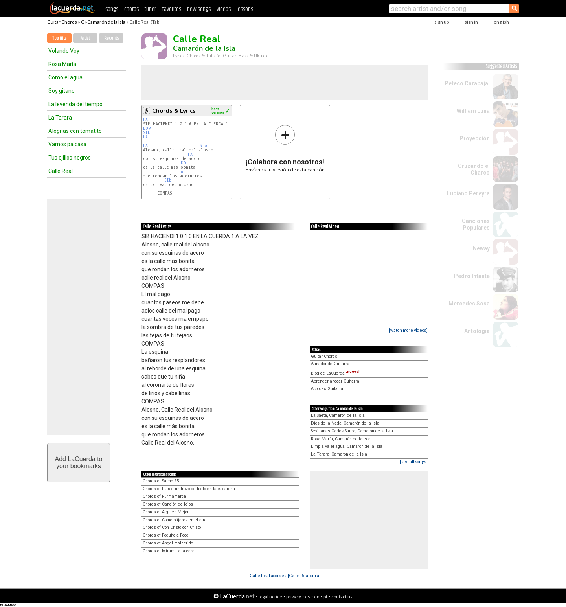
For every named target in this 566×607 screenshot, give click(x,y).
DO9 (147, 128)
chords (131, 9)
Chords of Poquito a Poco (165, 535)
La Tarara (60, 117)
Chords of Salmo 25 (161, 481)
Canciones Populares (476, 224)
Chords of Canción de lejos (168, 504)
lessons (245, 9)
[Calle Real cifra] (304, 575)
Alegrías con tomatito (75, 131)
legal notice (270, 596)
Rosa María (62, 64)
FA (145, 145)
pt (325, 596)
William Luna (473, 111)
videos (224, 9)
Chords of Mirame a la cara (169, 551)
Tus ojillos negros (69, 158)
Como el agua (65, 77)
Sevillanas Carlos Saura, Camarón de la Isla (352, 431)
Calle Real (60, 171)
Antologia (477, 331)
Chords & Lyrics (174, 111)
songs (111, 9)
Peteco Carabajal (467, 83)
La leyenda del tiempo (75, 104)
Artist (85, 38)
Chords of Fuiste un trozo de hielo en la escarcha (189, 488)
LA (145, 119)
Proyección (474, 138)
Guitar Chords (62, 22)
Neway (481, 248)
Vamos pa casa (67, 144)
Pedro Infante (472, 276)
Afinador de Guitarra (330, 363)
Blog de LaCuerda (335, 373)
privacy (293, 596)
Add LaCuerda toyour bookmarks (79, 462)
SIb (147, 132)
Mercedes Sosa (469, 303)
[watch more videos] (408, 330)
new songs (199, 9)
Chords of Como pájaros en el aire (175, 519)
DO (183, 163)
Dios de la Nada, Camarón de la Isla (345, 423)
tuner (150, 9)
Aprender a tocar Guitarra (335, 381)
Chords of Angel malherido (168, 543)
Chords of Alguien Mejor (166, 512)
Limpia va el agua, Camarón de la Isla (346, 446)
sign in (471, 22)
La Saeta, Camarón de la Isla (338, 415)
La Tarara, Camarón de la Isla (339, 454)
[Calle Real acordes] (268, 575)
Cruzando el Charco (474, 169)
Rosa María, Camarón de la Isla (341, 438)
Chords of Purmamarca (164, 496)
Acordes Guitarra (327, 388)
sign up (441, 22)
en (317, 596)
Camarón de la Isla (106, 22)
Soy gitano (61, 91)
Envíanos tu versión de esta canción (285, 148)
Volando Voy (63, 51)
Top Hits (59, 38)
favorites (171, 9)
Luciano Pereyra (468, 193)
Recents (111, 38)
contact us (342, 596)
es (307, 596)
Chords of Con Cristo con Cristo (172, 527)
